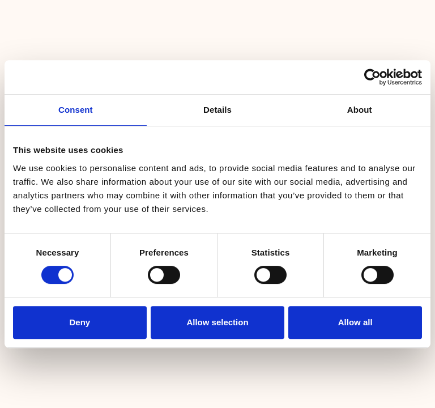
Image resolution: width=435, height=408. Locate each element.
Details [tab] (217, 109)
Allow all (355, 322)
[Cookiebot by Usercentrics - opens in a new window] (372, 77)
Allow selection (217, 322)
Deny (79, 322)
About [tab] (359, 109)
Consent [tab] (75, 109)
